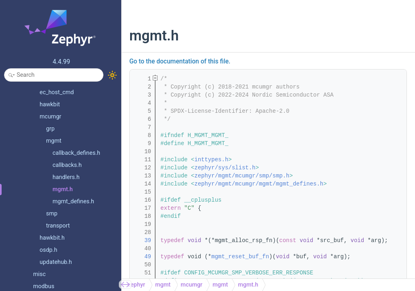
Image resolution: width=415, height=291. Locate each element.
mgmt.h (248, 284)
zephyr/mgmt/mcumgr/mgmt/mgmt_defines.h (258, 184)
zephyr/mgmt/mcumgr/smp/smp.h (241, 176)
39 (142, 240)
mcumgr (191, 284)
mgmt (163, 284)
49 (142, 256)
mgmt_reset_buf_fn (240, 256)
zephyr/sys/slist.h (224, 167)
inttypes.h (211, 159)
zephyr (136, 284)
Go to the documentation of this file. (179, 61)
